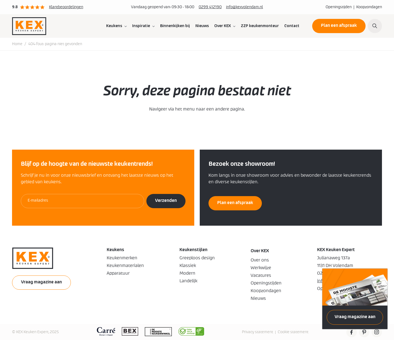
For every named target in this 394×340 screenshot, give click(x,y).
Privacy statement (257, 332)
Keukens (114, 26)
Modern (187, 273)
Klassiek (187, 265)
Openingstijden (339, 7)
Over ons (260, 260)
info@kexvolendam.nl (244, 7)
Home (17, 44)
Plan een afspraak (339, 25)
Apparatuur (118, 273)
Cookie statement (293, 332)
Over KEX (222, 26)
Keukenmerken (122, 258)
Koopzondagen (369, 7)
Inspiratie (141, 26)
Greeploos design (197, 258)
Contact (291, 26)
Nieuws (202, 26)
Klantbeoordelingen (66, 7)
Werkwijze (261, 268)
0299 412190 (210, 7)
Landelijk (188, 281)
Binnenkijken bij (175, 26)
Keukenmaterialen (125, 265)
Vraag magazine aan (355, 317)
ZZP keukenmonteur (260, 26)
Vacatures (261, 275)
